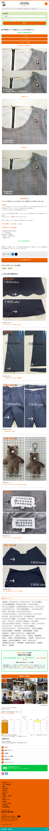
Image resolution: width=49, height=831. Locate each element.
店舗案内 (4, 793)
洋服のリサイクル (8, 750)
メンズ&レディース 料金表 (24, 42)
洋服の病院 (4, 8)
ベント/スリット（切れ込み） (23, 621)
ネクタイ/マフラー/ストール (16, 616)
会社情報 (6, 753)
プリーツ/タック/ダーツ (41, 618)
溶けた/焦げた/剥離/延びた (15, 640)
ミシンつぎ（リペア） (7, 626)
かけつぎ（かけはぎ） (34, 604)
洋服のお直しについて (7, 782)
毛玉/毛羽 (31, 637)
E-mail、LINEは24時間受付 (8, 713)
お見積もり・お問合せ (7, 795)
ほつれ (10, 268)
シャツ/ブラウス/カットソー (9, 609)
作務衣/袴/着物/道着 (28, 630)
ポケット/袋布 (35, 621)
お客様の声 (4, 790)
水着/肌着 (5, 640)
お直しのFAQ (5, 792)
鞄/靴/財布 (12, 645)
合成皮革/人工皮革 (31, 633)
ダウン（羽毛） (11, 611)
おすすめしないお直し (21, 604)
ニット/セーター (38, 613)
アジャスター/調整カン (37, 601)
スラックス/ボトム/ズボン (37, 609)
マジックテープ (41, 623)
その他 (16, 8)
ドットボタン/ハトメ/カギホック (9, 613)
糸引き (24, 640)
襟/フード (5, 645)
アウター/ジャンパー (25, 601)
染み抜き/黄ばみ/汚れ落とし (21, 637)
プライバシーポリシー (9, 762)
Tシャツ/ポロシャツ (14, 601)
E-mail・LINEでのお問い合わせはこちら (9, 820)
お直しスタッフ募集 (8, 756)
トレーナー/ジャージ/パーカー (25, 613)
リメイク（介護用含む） (30, 626)
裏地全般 (40, 642)
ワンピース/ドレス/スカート (24, 628)
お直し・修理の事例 (10, 8)
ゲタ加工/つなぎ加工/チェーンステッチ (25, 606)
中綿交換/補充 (18, 630)
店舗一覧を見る (44, 705)
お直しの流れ (5, 788)
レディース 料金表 (24, 39)
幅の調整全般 (38, 635)
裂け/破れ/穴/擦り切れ (30, 642)
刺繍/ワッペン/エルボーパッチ (17, 633)
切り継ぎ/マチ (6, 633)
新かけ (4, 637)
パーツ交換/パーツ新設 (29, 616)
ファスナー (31, 618)
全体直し (36, 630)
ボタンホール (26, 623)
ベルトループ (11, 621)
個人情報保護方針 (6, 806)
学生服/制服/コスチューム (8, 635)
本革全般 (10, 637)
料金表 (3, 786)
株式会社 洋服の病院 (24, 4)
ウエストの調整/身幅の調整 (8, 604)
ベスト (4, 621)
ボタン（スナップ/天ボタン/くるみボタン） (12, 623)
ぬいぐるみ (5, 616)
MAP (19, 816)
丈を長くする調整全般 (7, 630)
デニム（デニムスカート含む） (24, 611)
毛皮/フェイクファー (40, 637)
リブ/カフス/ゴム (18, 626)
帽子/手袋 (31, 635)
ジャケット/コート (40, 606)
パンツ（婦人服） (22, 618)
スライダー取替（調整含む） (23, 609)
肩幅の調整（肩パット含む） (9, 642)
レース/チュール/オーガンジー (9, 628)
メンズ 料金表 (24, 35)
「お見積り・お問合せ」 (27, 666)
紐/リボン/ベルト (32, 640)
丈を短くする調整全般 (37, 628)
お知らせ (6, 747)
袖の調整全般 (20, 642)
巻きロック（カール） (21, 635)
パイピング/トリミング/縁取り (9, 618)
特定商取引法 (7, 759)
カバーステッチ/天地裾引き (8, 606)
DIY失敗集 (5, 601)
